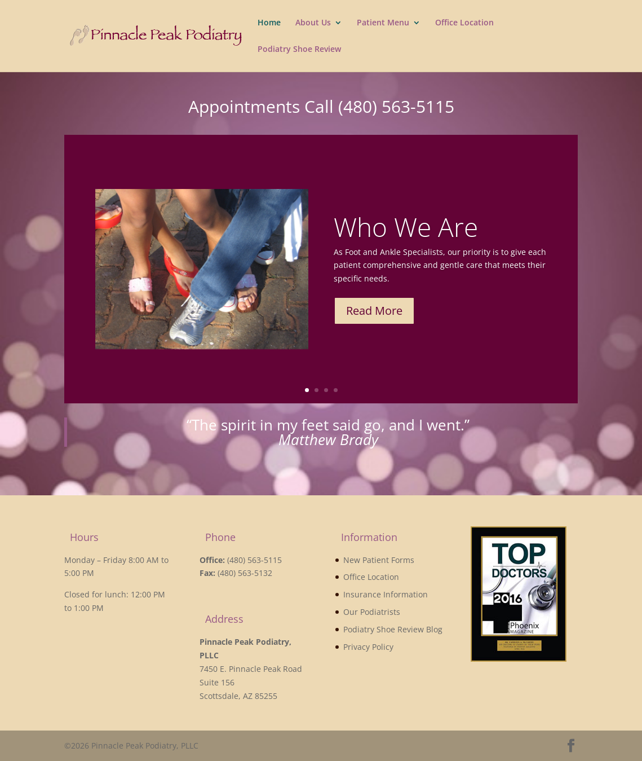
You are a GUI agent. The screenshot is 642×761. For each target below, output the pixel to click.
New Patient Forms (378, 560)
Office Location (464, 23)
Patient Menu (383, 23)
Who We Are (406, 232)
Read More (374, 316)
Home (269, 23)
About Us (313, 23)
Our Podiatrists (371, 611)
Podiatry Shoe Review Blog (392, 629)
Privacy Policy (368, 646)
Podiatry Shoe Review (299, 49)
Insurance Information (385, 594)
